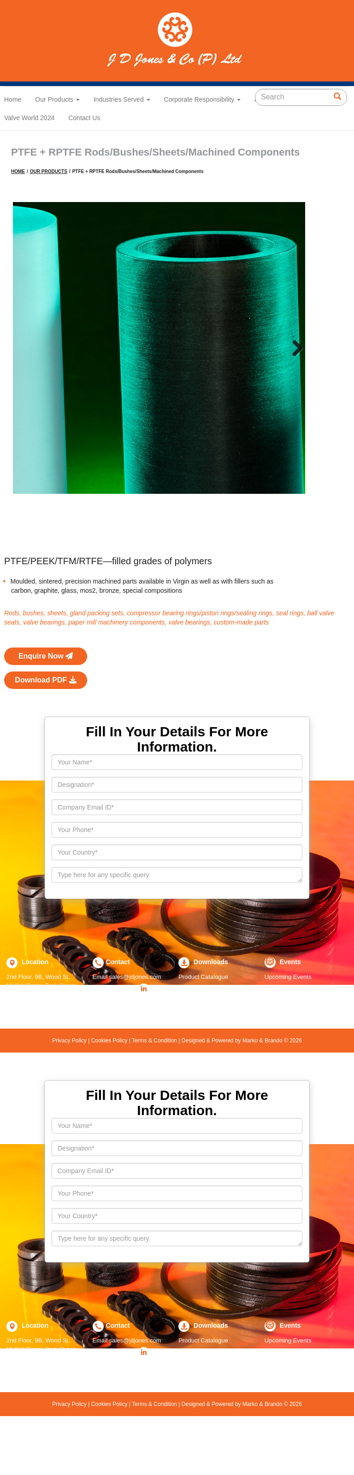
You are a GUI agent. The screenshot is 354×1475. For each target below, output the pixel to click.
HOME (18, 171)
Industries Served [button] (122, 99)
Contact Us (84, 117)
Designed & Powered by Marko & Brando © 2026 (240, 1090)
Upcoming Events (288, 1026)
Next (294, 348)
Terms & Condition (154, 1090)
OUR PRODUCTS (48, 171)
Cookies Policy (109, 1090)
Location (34, 1011)
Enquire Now (45, 706)
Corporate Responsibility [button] (202, 99)
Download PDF (45, 730)
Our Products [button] (57, 99)
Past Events (280, 1037)
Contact (118, 1011)
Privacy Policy (70, 1090)
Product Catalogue (203, 1026)
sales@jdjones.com (135, 1026)
